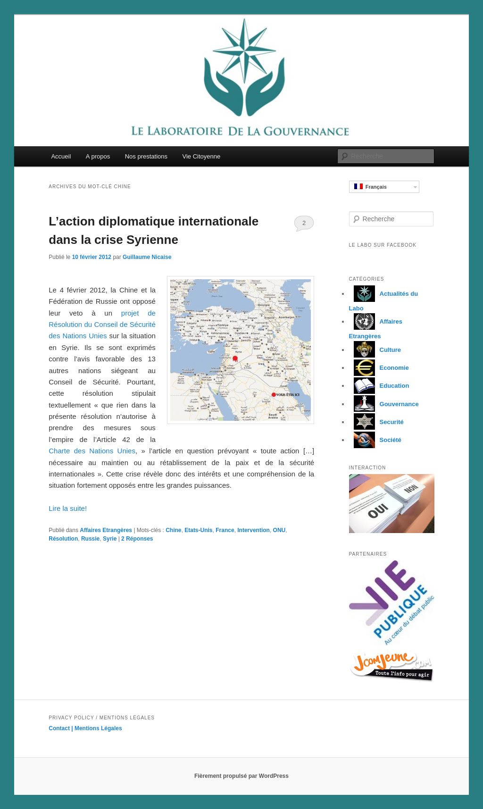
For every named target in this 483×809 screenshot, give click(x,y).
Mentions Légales (98, 728)
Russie (90, 538)
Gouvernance (384, 404)
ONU (279, 530)
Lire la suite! (68, 508)
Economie (379, 367)
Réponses (137, 538)
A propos (98, 156)
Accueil (61, 156)
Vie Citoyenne (202, 156)
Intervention (253, 530)
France (225, 530)
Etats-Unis (198, 530)
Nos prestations (146, 156)
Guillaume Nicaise (147, 257)
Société (375, 439)
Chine (173, 530)
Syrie (110, 538)
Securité (376, 421)
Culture (375, 349)
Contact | (62, 728)
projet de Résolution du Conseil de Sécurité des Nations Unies (102, 324)
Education (379, 385)
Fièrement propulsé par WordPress (241, 776)
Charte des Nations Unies (92, 451)
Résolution (63, 538)
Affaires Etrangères (106, 530)
